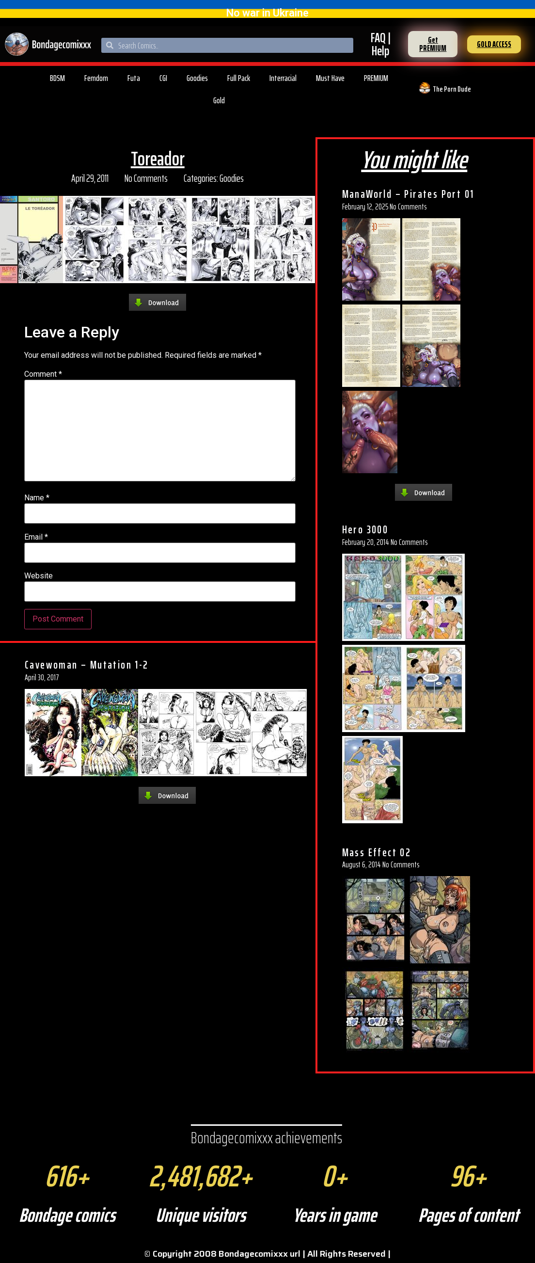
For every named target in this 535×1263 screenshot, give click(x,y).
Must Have (330, 78)
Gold (219, 100)
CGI (163, 78)
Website (38, 576)
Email (36, 537)
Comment (43, 374)
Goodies (197, 78)
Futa (133, 78)
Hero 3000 (365, 529)
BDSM (57, 78)
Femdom (96, 78)
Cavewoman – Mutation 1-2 (87, 664)
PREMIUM (376, 78)
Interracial (283, 78)
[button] (432, 44)
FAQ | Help (381, 44)
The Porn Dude (452, 89)
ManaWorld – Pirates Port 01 (408, 194)
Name (36, 498)
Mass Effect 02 (376, 852)
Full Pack (238, 78)
